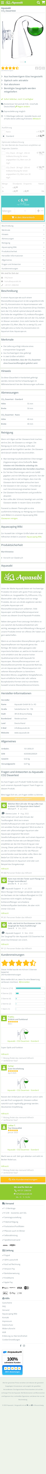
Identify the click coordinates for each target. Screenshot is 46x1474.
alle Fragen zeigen (23, 798)
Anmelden (24, 982)
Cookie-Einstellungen (11, 1339)
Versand (26, 204)
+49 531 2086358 (12, 285)
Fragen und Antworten (23, 264)
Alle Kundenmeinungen (23, 1179)
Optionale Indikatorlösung (23, 145)
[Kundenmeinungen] (10, 68)
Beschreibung (23, 226)
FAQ (4, 1306)
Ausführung (7, 127)
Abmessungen (23, 238)
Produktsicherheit (23, 251)
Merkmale (23, 230)
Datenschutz (7, 1325)
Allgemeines (23, 260)
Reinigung (23, 243)
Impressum (7, 1321)
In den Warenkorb (23, 217)
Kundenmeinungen (23, 268)
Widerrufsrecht (8, 1328)
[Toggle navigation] (2, 2)
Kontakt (5, 1317)
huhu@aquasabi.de (13, 281)
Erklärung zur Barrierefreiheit (14, 1336)
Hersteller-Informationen (23, 255)
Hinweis (23, 234)
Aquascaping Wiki (23, 247)
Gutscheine (7, 1303)
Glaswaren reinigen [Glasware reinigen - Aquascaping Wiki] (9, 518)
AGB (4, 1332)
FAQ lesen (9, 277)
